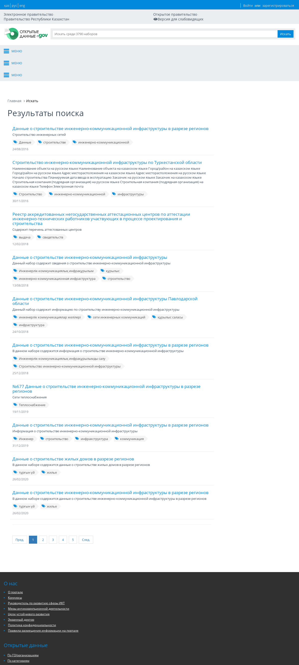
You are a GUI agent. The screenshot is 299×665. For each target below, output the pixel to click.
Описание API (171, 657)
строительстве (52, 110)
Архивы (129, 660)
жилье (49, 440)
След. (78, 506)
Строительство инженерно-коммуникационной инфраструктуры (67, 334)
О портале (145, 29)
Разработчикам (238, 29)
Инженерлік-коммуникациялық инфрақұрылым (53, 238)
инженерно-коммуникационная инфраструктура (54, 246)
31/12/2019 (20, 413)
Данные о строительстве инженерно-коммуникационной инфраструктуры (89, 225)
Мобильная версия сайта (31, 12)
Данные (210, 29)
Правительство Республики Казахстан (132, 7)
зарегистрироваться (270, 9)
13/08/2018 (20, 253)
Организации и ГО (179, 29)
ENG (219, 9)
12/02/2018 (20, 212)
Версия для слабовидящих (80, 12)
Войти (236, 9)
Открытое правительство (78, 7)
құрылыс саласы (167, 285)
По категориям (134, 654)
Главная (14, 68)
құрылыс (110, 238)
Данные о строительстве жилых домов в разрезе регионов (73, 426)
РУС (210, 9)
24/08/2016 (20, 117)
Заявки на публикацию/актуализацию (178, 650)
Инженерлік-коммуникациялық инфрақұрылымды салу (59, 326)
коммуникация (129, 406)
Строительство (27, 161)
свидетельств (50, 205)
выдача (21, 205)
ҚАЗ (200, 9)
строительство (116, 246)
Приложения (270, 29)
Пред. (19, 506)
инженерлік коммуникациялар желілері (47, 285)
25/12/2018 (20, 341)
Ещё (292, 29)
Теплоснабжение (29, 372)
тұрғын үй (24, 440)
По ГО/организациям (138, 649)
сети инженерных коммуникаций (116, 285)
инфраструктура (28, 292)
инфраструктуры (128, 161)
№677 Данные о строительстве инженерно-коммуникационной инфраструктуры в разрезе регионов (106, 356)
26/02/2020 (20, 447)
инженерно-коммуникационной (101, 110)
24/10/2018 (20, 299)
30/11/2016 (20, 168)
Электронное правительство (31, 7)
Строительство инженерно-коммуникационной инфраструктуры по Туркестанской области (107, 130)
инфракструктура (91, 406)
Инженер (23, 406)
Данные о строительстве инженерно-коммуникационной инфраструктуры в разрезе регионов (110, 96)
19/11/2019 (20, 379)
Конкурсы (15, 653)
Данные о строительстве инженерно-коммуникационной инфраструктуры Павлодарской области (105, 268)
